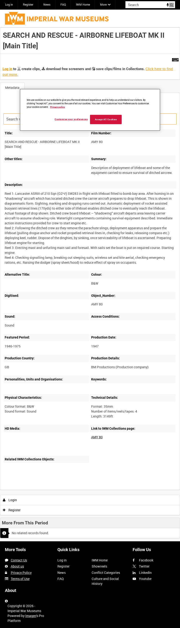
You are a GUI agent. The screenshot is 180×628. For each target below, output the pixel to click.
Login (10, 500)
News (46, 4)
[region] (90, 110)
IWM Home (83, 4)
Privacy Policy (21, 572)
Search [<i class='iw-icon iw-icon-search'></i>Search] (172, 4)
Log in (9, 4)
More (103, 4)
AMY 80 (97, 437)
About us (17, 566)
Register (28, 4)
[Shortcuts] (175, 59)
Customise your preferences (71, 119)
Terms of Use (20, 578)
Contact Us (19, 560)
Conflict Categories (106, 572)
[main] (90, 284)
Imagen (30, 615)
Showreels (99, 566)
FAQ (63, 4)
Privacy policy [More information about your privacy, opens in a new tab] (57, 106)
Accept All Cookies (106, 119)
